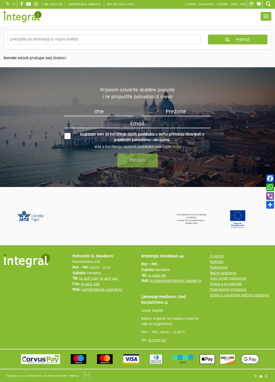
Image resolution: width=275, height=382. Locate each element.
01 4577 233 (88, 278)
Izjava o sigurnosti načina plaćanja (239, 295)
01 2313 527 (157, 340)
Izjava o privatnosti (226, 284)
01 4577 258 (90, 284)
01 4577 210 (109, 278)
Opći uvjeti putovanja (228, 278)
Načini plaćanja (223, 273)
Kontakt (222, 4)
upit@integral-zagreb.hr (84, 4)
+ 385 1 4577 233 (52, 4)
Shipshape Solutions (87, 375)
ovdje (176, 147)
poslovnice (206, 4)
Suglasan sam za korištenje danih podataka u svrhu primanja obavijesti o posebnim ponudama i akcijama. (134, 137)
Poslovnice (218, 267)
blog (234, 4)
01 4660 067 (157, 275)
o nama (190, 4)
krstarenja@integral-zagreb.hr (176, 281)
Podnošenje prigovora (228, 290)
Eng (243, 4)
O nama (217, 256)
